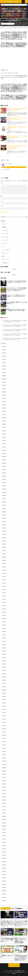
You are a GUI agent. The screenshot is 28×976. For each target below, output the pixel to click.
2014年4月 (4, 709)
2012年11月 (4, 764)
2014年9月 (4, 693)
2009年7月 (4, 868)
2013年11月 (4, 725)
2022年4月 (4, 398)
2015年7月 (4, 660)
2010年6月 (4, 838)
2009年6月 (4, 871)
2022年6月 (4, 391)
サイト (2, 206)
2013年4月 (4, 748)
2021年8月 (4, 424)
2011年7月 (4, 803)
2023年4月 (4, 359)
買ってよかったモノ (5, 259)
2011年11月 (4, 796)
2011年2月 (4, 816)
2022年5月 (4, 395)
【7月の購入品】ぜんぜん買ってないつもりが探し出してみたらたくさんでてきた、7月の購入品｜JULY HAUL (20, 958)
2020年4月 (4, 476)
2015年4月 (4, 670)
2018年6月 (4, 547)
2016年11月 (4, 608)
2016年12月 (4, 605)
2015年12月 (4, 644)
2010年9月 (4, 829)
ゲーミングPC (4, 240)
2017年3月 (4, 596)
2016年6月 (4, 625)
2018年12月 (4, 527)
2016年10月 (4, 612)
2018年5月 (4, 550)
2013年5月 (4, 745)
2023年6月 (4, 352)
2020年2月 (4, 482)
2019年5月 (4, 511)
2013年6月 (4, 741)
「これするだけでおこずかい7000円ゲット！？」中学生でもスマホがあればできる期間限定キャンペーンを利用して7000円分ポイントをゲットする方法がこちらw (14, 35)
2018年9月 (4, 537)
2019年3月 (4, 518)
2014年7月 (4, 699)
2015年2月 (4, 676)
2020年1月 (4, 485)
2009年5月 (4, 874)
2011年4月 (4, 809)
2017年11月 (4, 570)
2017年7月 (4, 583)
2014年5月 (4, 706)
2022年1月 (4, 408)
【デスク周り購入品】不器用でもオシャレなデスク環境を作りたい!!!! (7, 940)
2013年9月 (4, 732)
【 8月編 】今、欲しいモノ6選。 (7, 956)
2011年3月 (4, 813)
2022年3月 (4, 401)
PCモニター (4, 223)
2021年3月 (4, 440)
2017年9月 (4, 576)
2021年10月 (4, 417)
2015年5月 (4, 667)
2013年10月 (4, 728)
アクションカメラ (5, 230)
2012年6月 (4, 780)
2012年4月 (4, 783)
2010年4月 (4, 845)
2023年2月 (4, 365)
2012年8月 (4, 774)
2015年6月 (4, 664)
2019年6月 (4, 508)
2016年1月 (4, 641)
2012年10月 (4, 767)
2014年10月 (4, 689)
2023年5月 (4, 356)
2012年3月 (4, 787)
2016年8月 (4, 618)
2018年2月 (4, 560)
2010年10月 (4, 826)
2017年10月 (4, 573)
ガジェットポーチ (5, 233)
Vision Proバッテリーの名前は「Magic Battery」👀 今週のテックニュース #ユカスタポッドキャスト (20, 923)
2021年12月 (4, 411)
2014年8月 (4, 696)
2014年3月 (4, 712)
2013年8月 (4, 735)
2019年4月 (4, 514)
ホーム (3, 246)
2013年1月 (4, 758)
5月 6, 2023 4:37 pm (5, 167)
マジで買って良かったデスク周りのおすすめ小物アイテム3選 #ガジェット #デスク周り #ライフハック (7, 923)
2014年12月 (4, 683)
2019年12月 (4, 489)
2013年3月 (4, 751)
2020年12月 (4, 450)
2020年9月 (4, 459)
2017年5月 (4, 589)
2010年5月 (4, 842)
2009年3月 (4, 881)
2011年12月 (4, 793)
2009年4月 (4, 877)
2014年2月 (4, 715)
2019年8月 (4, 502)
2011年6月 (4, 806)
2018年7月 (4, 544)
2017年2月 (4, 599)
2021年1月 (4, 446)
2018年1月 (4, 563)
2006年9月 (4, 900)
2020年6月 (4, 469)
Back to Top (14, 965)
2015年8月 (4, 657)
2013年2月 (4, 754)
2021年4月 (4, 437)
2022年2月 (4, 404)
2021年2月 (4, 443)
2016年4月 (4, 631)
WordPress (14, 973)
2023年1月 (4, 369)
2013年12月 (4, 722)
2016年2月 (4, 638)
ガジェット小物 (10, 23)
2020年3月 (4, 479)
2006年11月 (4, 897)
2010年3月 (4, 848)
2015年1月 (4, 680)
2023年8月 (4, 346)
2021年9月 (4, 421)
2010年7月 (4, 835)
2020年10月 (4, 456)
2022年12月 (4, 372)
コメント (2, 183)
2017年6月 (4, 586)
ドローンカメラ (5, 243)
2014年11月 (4, 686)
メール (2, 201)
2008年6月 (4, 890)
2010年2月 (4, 851)
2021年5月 (4, 434)
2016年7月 (4, 621)
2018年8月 (4, 540)
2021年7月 (4, 427)
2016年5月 (4, 628)
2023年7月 (4, 349)
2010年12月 (4, 819)
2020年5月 (4, 472)
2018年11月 (4, 531)
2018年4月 (4, 553)
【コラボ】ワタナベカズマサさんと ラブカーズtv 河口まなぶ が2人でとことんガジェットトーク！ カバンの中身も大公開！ (17, 147)
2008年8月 (4, 887)
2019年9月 (4, 498)
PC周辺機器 (4, 227)
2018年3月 (4, 557)
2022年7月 (4, 388)
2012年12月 (4, 761)
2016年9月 (4, 615)
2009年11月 (4, 858)
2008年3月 (4, 894)
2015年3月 (4, 673)
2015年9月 (4, 654)
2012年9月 (4, 770)
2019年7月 (4, 505)
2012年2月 (4, 790)
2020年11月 (4, 453)
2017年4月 (4, 592)
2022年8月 (4, 385)
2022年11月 (4, 375)
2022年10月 (4, 378)
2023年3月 (4, 362)
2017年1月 (4, 602)
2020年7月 (4, 466)
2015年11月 (4, 647)
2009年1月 (4, 884)
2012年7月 (4, 777)
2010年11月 (4, 822)
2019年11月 (4, 492)
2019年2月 (4, 521)
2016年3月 (4, 634)
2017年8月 (4, 579)
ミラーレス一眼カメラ (6, 249)
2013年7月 (4, 738)
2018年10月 (4, 534)
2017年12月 (4, 566)
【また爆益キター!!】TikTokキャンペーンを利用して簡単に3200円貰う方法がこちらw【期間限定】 (14, 44)
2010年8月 (4, 832)
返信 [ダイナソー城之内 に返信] (24, 172)
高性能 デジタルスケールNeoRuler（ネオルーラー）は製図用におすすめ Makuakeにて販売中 (20, 940)
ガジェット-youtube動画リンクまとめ (17, 970)
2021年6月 (4, 430)
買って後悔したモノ (5, 262)
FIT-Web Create (19, 972)
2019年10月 (4, 495)
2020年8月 (4, 463)
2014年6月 (4, 702)
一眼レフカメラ (5, 253)
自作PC (3, 256)
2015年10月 (4, 651)
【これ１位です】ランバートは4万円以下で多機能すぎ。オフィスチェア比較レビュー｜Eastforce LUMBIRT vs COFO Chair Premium (17, 289)
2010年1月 (4, 855)
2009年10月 (4, 861)
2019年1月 (4, 524)
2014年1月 (4, 719)
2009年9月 (4, 864)
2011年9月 (4, 800)
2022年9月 (4, 382)
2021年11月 (4, 414)
